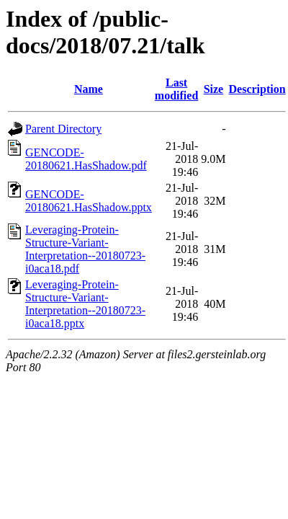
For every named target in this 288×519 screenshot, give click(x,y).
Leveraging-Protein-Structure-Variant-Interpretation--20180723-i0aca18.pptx (85, 303)
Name (88, 89)
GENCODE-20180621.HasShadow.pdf (86, 159)
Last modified (176, 89)
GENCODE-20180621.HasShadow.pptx (88, 200)
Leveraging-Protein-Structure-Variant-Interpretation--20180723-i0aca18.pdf (85, 249)
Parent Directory (63, 129)
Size (214, 89)
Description (257, 89)
